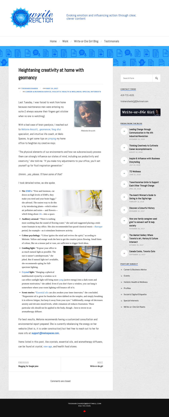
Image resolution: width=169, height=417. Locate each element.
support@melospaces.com (45, 333)
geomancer (45, 129)
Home (53, 41)
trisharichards (29, 88)
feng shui (56, 129)
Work (65, 41)
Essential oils (42, 292)
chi (40, 214)
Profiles (127, 288)
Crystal (25, 272)
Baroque (98, 226)
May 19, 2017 (52, 88)
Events (127, 275)
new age (48, 346)
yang (61, 279)
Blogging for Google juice (28, 366)
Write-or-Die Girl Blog (86, 41)
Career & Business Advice (38, 91)
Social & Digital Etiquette (135, 294)
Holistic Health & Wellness (67, 91)
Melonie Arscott (29, 129)
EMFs (29, 191)
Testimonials (111, 41)
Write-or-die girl (96, 366)
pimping (52, 138)
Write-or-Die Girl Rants (134, 307)
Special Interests (91, 91)
